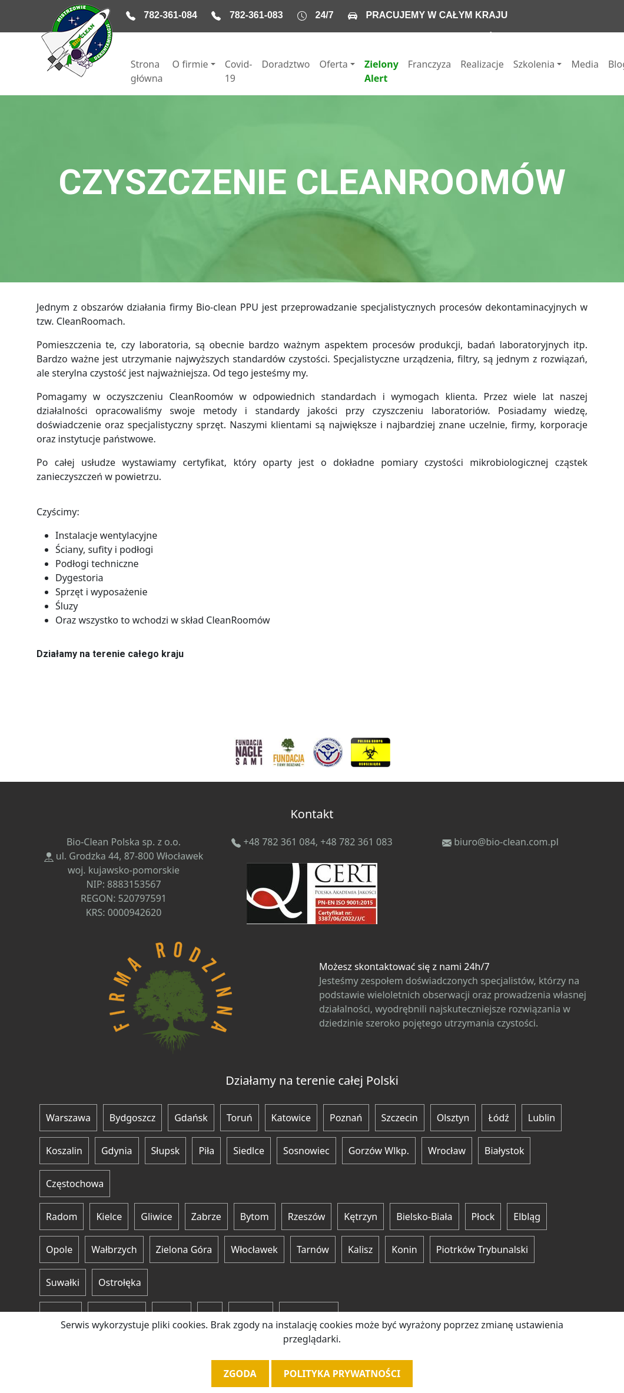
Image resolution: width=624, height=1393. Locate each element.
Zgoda (240, 1373)
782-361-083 (256, 15)
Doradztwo (285, 64)
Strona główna (147, 71)
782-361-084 (170, 15)
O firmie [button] (190, 64)
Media (584, 64)
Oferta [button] (333, 64)
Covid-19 (239, 71)
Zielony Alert (381, 71)
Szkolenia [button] (534, 64)
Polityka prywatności (342, 1373)
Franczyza (429, 64)
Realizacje (482, 64)
